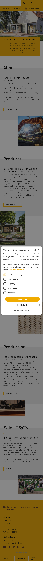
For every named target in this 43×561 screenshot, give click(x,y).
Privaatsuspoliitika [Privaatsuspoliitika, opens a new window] (17, 270)
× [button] (38, 249)
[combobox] (35, 249)
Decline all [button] (22, 305)
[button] (21, 310)
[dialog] (21, 280)
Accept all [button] (22, 299)
